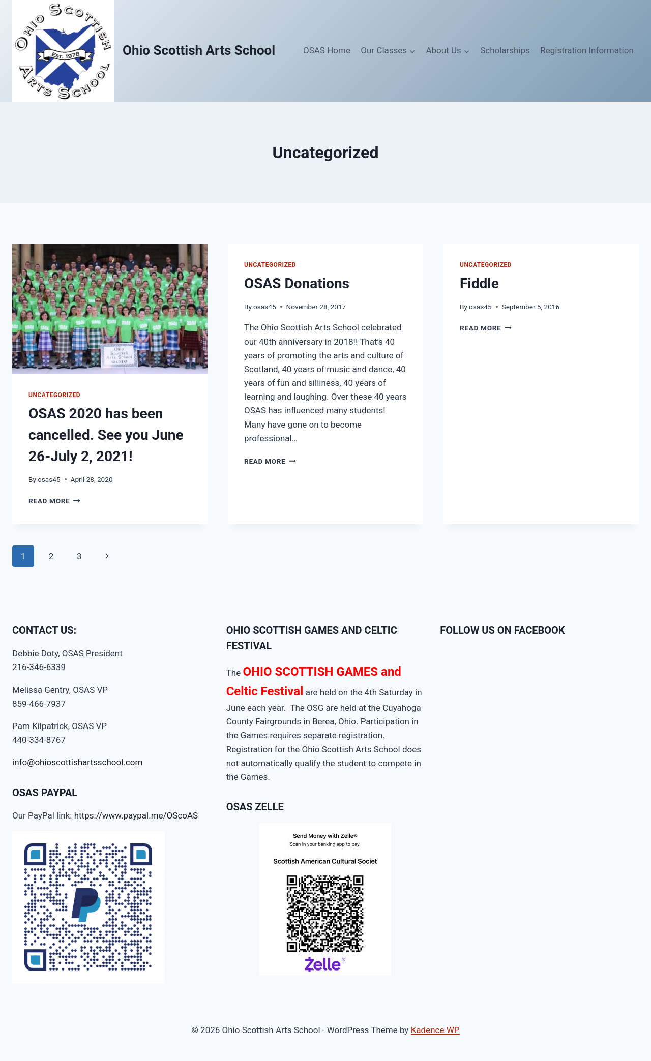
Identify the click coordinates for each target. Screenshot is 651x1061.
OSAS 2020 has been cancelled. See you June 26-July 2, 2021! (106, 435)
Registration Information (587, 50)
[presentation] (110, 309)
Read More (54, 501)
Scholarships (505, 50)
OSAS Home (326, 50)
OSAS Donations (296, 283)
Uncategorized (54, 395)
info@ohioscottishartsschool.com (77, 762)
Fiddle (479, 283)
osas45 (49, 479)
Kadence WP (435, 1030)
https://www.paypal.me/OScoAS (136, 815)
